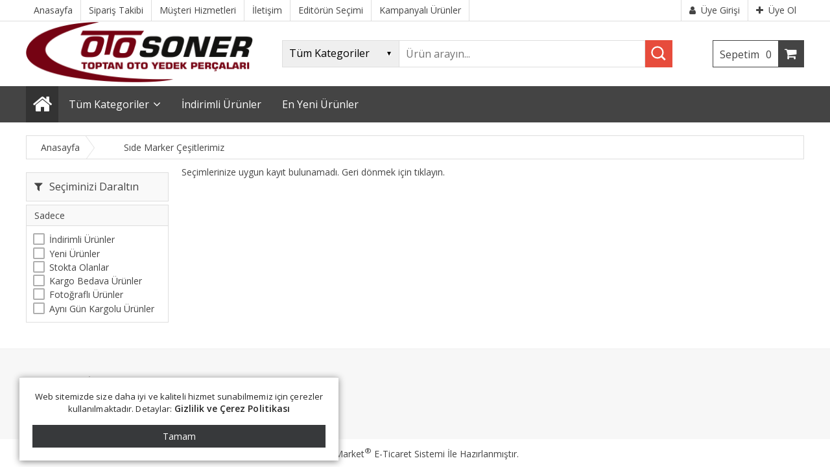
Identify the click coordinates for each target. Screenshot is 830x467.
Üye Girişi (714, 10)
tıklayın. (429, 172)
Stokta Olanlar (79, 267)
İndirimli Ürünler (82, 239)
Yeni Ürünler (74, 253)
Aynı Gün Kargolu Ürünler (101, 308)
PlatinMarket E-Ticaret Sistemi (378, 454)
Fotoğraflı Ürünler (86, 294)
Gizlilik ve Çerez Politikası (232, 408)
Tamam (179, 436)
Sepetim (749, 54)
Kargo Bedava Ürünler (95, 281)
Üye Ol (776, 10)
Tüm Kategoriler (109, 104)
